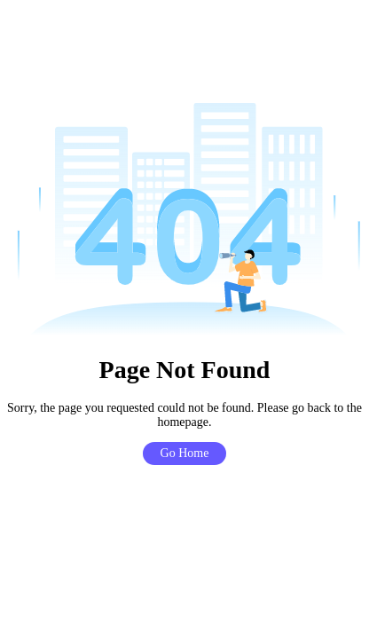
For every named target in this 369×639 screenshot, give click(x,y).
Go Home (185, 453)
